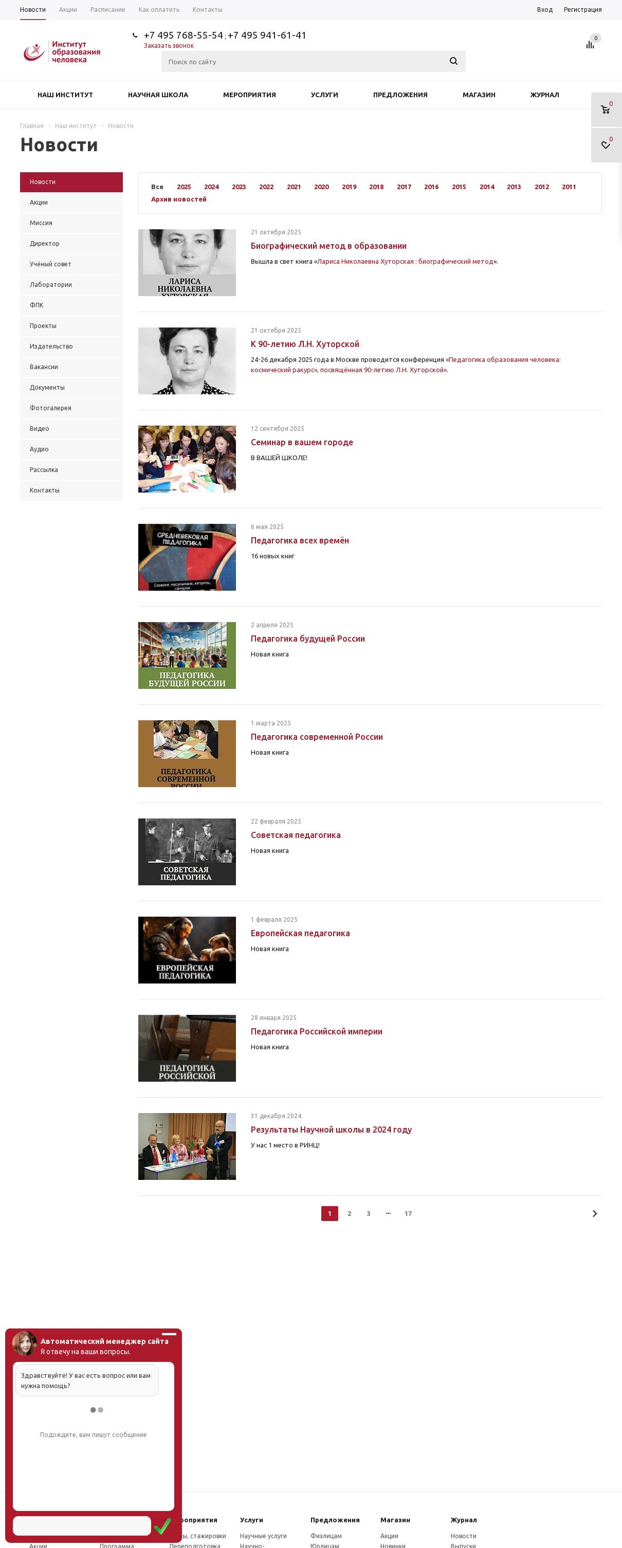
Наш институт (65, 94)
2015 (459, 186)
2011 (569, 186)
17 (408, 1213)
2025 (184, 186)
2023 (239, 186)
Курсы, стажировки (198, 1536)
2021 (294, 186)
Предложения (400, 94)
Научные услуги (263, 1536)
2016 (431, 186)
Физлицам (326, 1536)
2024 (211, 186)
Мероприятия (249, 94)
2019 (349, 186)
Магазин (479, 94)
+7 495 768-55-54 (183, 35)
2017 (404, 186)
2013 (514, 186)
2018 (376, 186)
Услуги (324, 94)
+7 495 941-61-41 (267, 35)
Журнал (544, 94)
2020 (321, 186)
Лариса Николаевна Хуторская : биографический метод (405, 261)
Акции (389, 1536)
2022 (266, 186)
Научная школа (158, 94)
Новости (464, 1536)
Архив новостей (179, 199)
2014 (487, 186)
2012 (542, 186)
